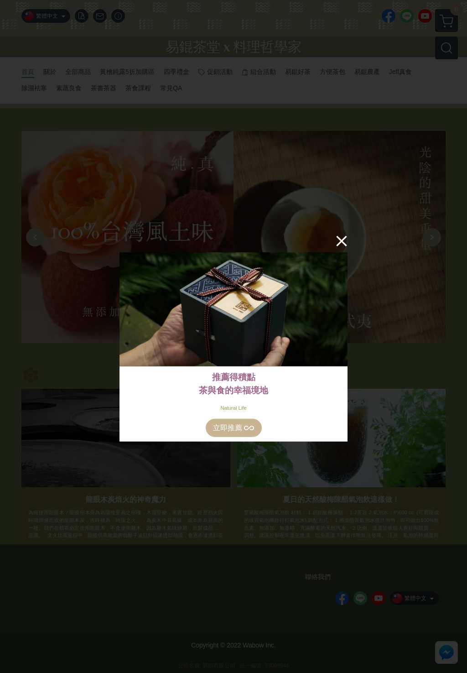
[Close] (341, 240)
